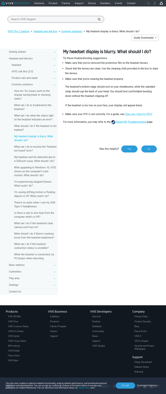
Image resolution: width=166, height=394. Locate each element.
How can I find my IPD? (138, 114)
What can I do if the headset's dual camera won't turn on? (33, 225)
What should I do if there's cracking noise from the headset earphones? (34, 235)
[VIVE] (15, 3)
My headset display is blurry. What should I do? (33, 138)
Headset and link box (45, 31)
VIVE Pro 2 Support (19, 31)
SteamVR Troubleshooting (131, 122)
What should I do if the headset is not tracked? (35, 127)
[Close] (148, 3)
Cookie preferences (147, 385)
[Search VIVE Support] (97, 19)
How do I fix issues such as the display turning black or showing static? (32, 94)
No (149, 149)
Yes (129, 149)
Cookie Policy (84, 388)
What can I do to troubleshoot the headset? (33, 107)
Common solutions (71, 31)
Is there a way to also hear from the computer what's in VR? (34, 214)
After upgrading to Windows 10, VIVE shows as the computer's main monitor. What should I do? (35, 171)
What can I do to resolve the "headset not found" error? (35, 148)
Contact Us (15, 291)
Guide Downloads (144, 37)
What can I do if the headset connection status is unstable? (31, 245)
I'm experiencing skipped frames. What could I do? (33, 183)
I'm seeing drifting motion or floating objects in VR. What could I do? (34, 194)
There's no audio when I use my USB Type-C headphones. (34, 204)
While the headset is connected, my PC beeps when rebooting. (34, 256)
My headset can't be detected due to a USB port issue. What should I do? (34, 159)
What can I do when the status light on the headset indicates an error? (33, 117)
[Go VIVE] (161, 3)
